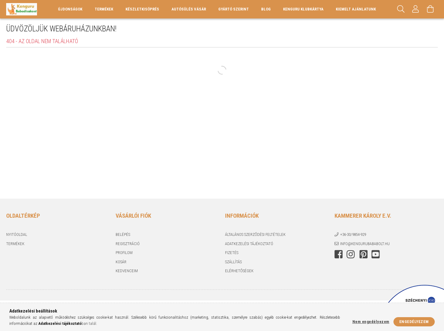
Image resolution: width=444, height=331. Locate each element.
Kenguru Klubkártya (303, 9)
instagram (351, 254)
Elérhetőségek (239, 270)
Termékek (15, 243)
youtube (376, 254)
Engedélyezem (414, 321)
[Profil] (415, 9)
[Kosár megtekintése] (430, 9)
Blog (266, 9)
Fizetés (231, 252)
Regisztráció (128, 243)
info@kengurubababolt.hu (365, 243)
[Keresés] (400, 9)
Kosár (121, 262)
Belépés (123, 234)
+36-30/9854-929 (353, 234)
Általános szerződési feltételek (255, 234)
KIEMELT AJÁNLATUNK (356, 9)
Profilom (124, 252)
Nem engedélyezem (370, 321)
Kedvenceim (127, 270)
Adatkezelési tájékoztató (249, 243)
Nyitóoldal (16, 234)
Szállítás (233, 262)
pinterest (364, 254)
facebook (339, 254)
